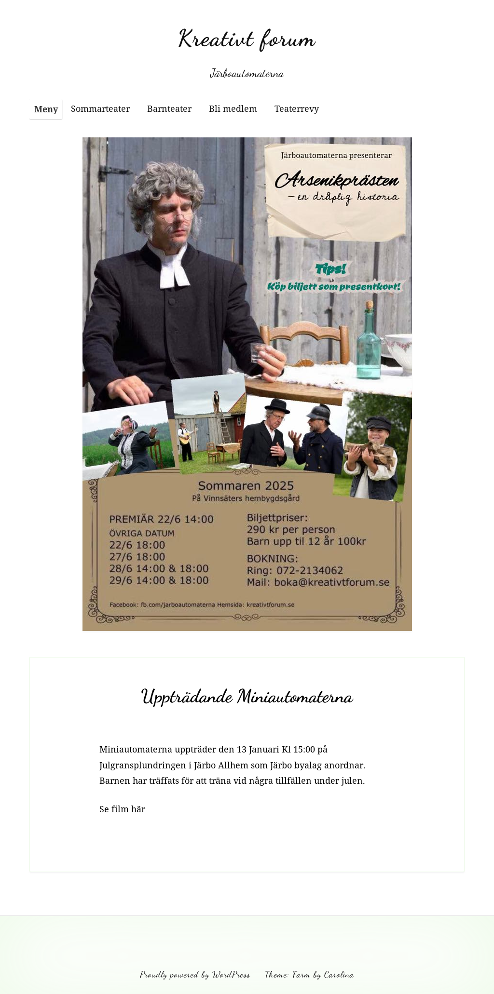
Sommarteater (100, 108)
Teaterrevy (296, 108)
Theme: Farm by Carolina (309, 974)
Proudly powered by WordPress (195, 974)
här (138, 809)
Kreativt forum (247, 38)
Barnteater (169, 108)
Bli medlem (233, 108)
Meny (46, 109)
